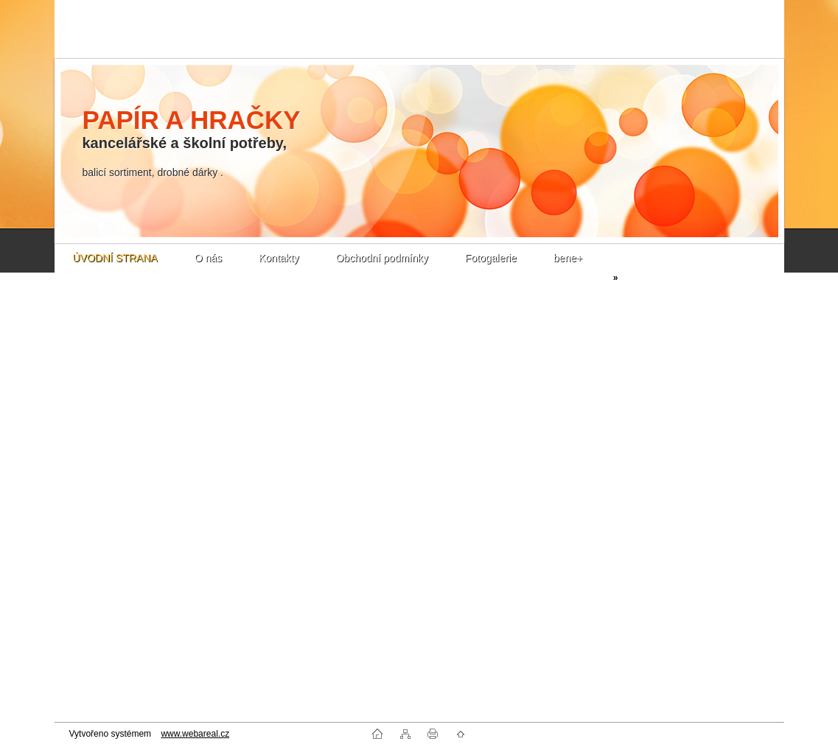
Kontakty (278, 258)
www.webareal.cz (195, 734)
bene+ (568, 258)
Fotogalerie (491, 258)
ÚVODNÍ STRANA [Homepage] (115, 258)
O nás (208, 258)
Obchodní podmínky (381, 258)
